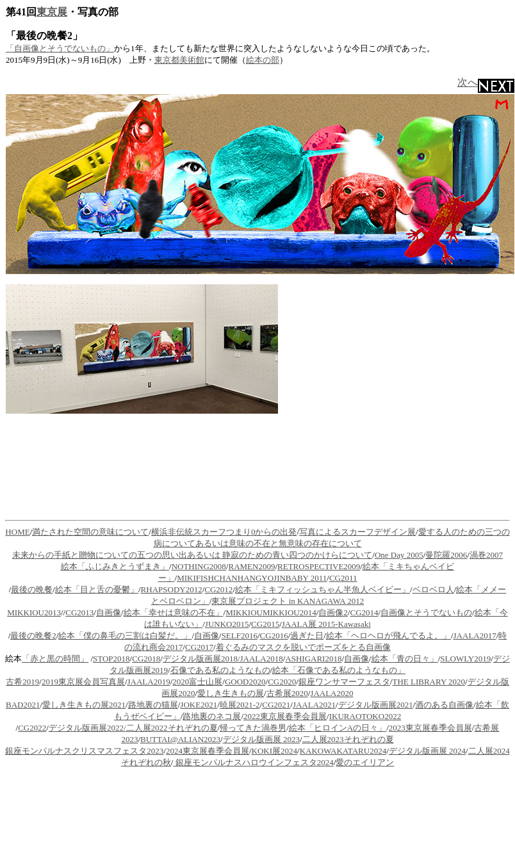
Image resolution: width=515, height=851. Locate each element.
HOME (17, 532)
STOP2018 (111, 658)
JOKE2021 (198, 704)
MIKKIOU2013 (34, 612)
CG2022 (32, 728)
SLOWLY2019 (465, 658)
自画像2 (333, 612)
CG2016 (274, 635)
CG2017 (199, 647)
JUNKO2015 (227, 624)
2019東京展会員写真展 (83, 681)
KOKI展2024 (275, 751)
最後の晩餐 (32, 589)
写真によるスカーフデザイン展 (357, 532)
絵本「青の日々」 (405, 658)
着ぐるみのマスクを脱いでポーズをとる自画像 (303, 647)
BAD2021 (23, 704)
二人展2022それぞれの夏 (172, 728)
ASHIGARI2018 (313, 658)
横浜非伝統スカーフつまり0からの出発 (224, 532)
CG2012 (218, 589)
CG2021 (276, 704)
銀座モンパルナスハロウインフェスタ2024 (253, 762)
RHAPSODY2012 (171, 589)
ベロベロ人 (433, 589)
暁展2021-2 (240, 704)
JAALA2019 (148, 681)
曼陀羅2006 (446, 555)
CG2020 (282, 681)
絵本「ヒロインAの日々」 (337, 728)
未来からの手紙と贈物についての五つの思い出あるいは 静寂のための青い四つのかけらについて (192, 555)
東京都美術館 (179, 60)
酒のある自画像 (444, 704)
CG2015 (265, 624)
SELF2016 (240, 635)
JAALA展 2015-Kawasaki (326, 624)
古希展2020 (287, 693)
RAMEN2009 (251, 566)
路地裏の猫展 (153, 704)
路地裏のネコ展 (212, 716)
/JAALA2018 (260, 658)
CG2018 (146, 658)
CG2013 (79, 612)
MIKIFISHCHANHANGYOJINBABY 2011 (252, 578)
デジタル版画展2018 (200, 658)
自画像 (108, 612)
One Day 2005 (399, 555)
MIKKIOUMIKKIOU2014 (270, 612)
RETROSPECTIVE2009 (318, 566)
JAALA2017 (475, 635)
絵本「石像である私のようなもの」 (338, 670)
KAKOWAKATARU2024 (343, 751)
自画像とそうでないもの (426, 612)
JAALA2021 (314, 704)
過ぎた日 (306, 635)
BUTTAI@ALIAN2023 (180, 739)
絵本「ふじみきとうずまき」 (115, 566)
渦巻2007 (486, 555)
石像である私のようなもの (220, 670)
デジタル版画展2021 (375, 704)
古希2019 (22, 681)
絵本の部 (262, 60)
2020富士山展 (197, 681)
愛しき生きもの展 (230, 693)
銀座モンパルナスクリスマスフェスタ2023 (84, 751)
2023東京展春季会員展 (430, 728)
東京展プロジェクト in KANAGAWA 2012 (287, 601)
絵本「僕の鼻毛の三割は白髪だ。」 (125, 635)
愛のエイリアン (365, 762)
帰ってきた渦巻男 (253, 728)
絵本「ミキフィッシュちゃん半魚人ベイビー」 (322, 589)
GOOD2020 (245, 681)
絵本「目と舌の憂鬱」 (96, 589)
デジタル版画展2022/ (87, 728)
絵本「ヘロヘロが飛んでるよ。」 (388, 635)
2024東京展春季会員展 (207, 751)
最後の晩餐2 (33, 635)
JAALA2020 (331, 693)
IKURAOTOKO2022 (365, 716)
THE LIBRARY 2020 (428, 681)
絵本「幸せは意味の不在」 (174, 612)
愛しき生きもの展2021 (84, 704)
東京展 (52, 11)
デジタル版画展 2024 (427, 751)
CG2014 (364, 612)
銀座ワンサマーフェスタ (344, 681)
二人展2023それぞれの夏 (348, 739)
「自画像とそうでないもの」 (60, 48)
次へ (485, 82)
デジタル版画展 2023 (261, 739)
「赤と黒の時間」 (55, 658)
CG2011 (343, 578)
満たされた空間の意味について (90, 532)
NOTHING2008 (199, 566)
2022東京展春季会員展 (285, 716)
